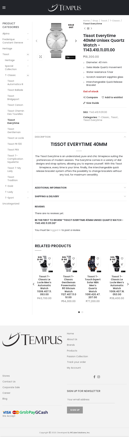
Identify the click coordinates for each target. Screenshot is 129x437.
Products (72, 350)
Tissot (104, 20)
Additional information (50, 187)
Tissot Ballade (15, 90)
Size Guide (92, 103)
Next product (91, 28)
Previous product (85, 28)
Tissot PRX (13, 149)
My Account (74, 367)
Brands (71, 345)
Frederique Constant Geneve (12, 41)
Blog (4, 398)
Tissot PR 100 (14, 144)
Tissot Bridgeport (13, 97)
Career (6, 393)
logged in (55, 230)
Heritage (7, 48)
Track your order (76, 362)
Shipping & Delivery (47, 196)
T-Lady (9, 192)
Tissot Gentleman (14, 130)
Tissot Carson (15, 105)
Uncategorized (10, 203)
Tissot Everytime (92, 23)
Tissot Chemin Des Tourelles (15, 112)
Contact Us (9, 381)
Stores (6, 375)
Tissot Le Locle (15, 138)
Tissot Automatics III (15, 82)
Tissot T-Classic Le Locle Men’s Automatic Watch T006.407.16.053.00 (117, 285)
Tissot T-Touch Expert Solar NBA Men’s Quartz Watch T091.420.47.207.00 (93, 287)
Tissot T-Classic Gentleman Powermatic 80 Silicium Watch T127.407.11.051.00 (68, 287)
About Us (72, 339)
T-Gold (9, 186)
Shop (95, 20)
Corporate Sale (11, 387)
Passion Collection (77, 356)
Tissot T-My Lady (14, 169)
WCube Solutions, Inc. (80, 432)
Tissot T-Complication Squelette (15, 159)
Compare (92, 97)
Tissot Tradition (12, 178)
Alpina (5, 33)
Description (42, 136)
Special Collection (11, 67)
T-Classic (115, 20)
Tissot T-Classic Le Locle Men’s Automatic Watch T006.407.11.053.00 (44, 285)
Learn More (49, 264)
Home (86, 20)
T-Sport (9, 197)
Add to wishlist (114, 97)
